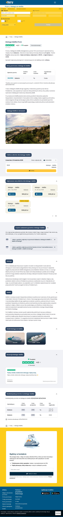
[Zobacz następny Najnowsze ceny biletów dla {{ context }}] (55, 215)
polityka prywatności (21, 513)
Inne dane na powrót (21, 8)
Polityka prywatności (19, 507)
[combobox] (15, 13)
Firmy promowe (7, 497)
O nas (17, 501)
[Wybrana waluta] (8, 25)
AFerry (4, 490)
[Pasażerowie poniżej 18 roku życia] (19, 21)
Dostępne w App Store (45, 493)
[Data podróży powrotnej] (39, 16)
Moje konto (18, 497)
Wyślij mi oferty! (31, 474)
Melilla (54, 165)
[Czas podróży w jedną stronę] (23, 16)
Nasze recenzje (6, 504)
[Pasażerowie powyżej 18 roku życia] (3, 21)
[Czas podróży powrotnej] (55, 16)
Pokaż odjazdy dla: (36, 160)
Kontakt (17, 499)
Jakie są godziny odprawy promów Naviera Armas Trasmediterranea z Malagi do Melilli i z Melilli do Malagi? (32, 248)
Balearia (17, 78)
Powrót (4, 8)
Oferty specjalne (7, 506)
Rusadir (15, 342)
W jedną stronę (11, 8)
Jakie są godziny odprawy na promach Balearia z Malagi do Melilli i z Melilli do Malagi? (32, 240)
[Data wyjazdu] (8, 16)
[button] (50, 160)
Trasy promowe (7, 499)
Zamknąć (58, 513)
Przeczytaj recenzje (35, 45)
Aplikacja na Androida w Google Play (55, 493)
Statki (4, 509)
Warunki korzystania (21, 504)
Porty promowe (6, 502)
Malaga (48, 165)
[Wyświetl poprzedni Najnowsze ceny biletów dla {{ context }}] (52, 215)
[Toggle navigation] (55, 2)
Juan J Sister (36, 342)
